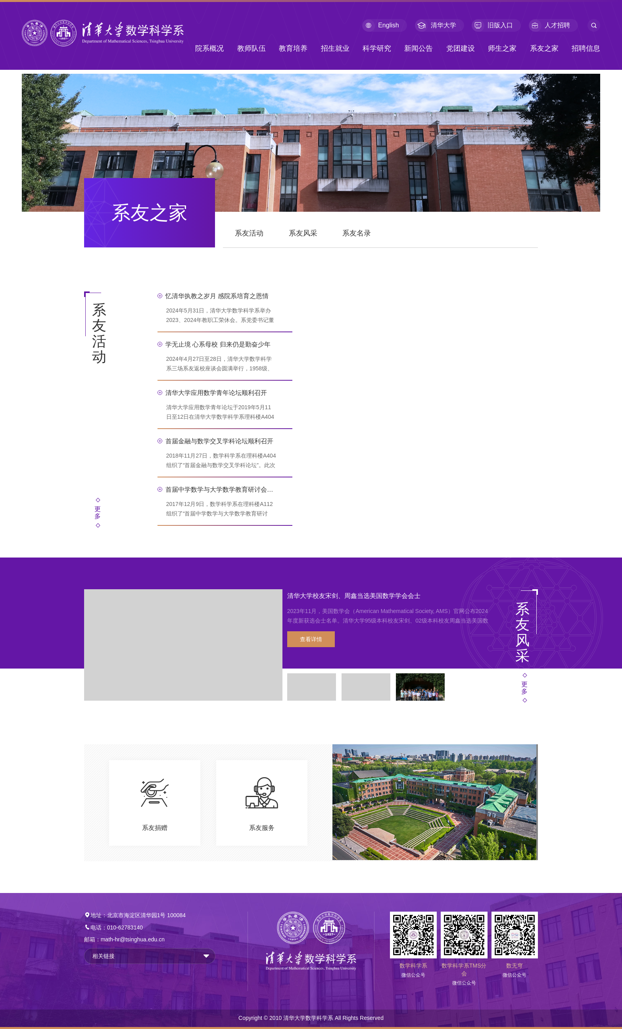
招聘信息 (586, 48)
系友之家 (544, 48)
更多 (97, 512)
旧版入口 (492, 25)
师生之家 (502, 48)
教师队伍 (251, 48)
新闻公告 (418, 48)
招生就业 (335, 48)
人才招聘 (549, 25)
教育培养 (293, 48)
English (380, 25)
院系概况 (209, 48)
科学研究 (377, 48)
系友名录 (356, 233)
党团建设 (460, 48)
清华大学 (435, 25)
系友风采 (303, 233)
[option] (287, 645)
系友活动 (249, 233)
